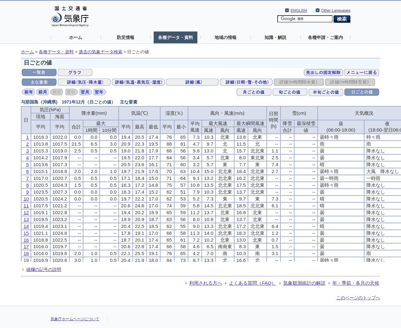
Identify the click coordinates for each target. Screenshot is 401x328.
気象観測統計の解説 (304, 283)
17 (26, 246)
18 (26, 253)
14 (26, 226)
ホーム (75, 37)
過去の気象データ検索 (100, 52)
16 (26, 240)
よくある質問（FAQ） (252, 283)
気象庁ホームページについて (75, 319)
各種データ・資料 (175, 37)
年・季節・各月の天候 (355, 283)
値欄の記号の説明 (43, 269)
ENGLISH (299, 10)
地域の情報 (225, 37)
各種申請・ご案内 (325, 37)
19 (26, 260)
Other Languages (335, 10)
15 (26, 233)
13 (26, 219)
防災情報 (125, 37)
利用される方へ (205, 283)
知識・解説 (275, 37)
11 (26, 205)
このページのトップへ (358, 297)
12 (26, 212)
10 (26, 198)
